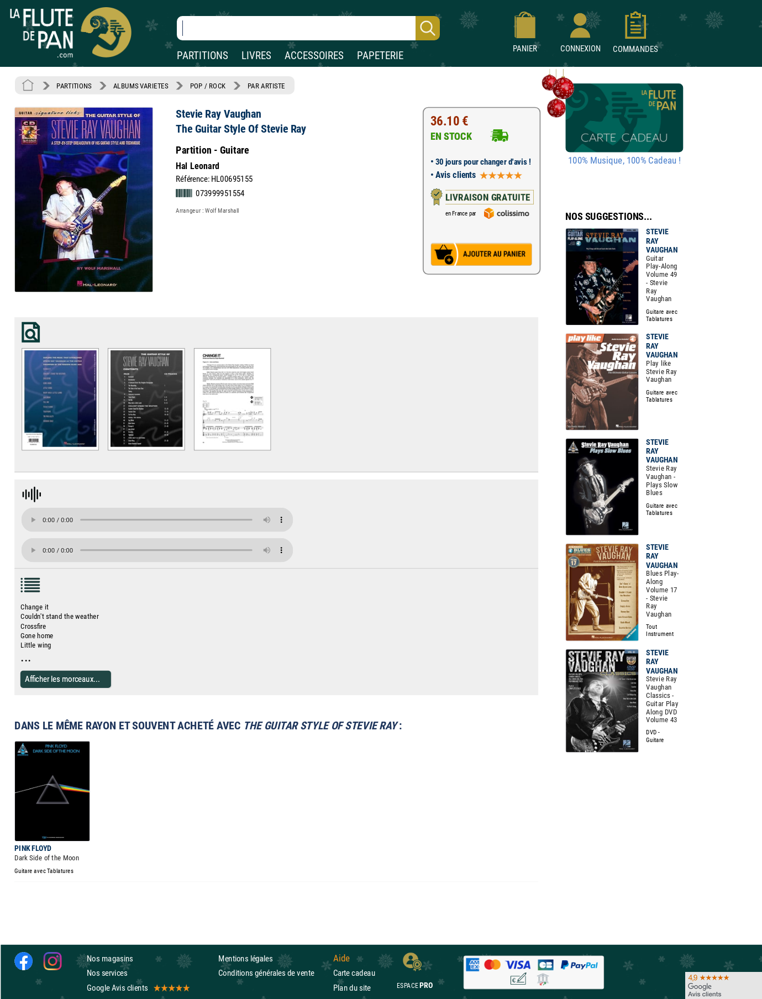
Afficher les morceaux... (62, 678)
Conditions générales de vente (273, 973)
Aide (341, 958)
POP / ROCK (208, 85)
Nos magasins (110, 958)
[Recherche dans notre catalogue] (308, 28)
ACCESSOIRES (314, 55)
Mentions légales (245, 958)
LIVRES (256, 55)
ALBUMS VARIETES (140, 85)
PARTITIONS (202, 55)
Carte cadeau (354, 973)
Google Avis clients (137, 987)
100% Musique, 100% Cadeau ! (624, 160)
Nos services (107, 973)
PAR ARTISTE (266, 85)
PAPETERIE (380, 55)
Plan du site (352, 987)
